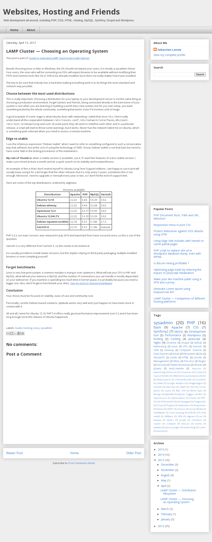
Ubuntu (198, 364)
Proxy (160, 405)
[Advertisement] (174, 142)
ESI (204, 375)
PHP (191, 323)
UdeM (157, 416)
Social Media (196, 408)
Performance (173, 335)
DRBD (176, 375)
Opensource (160, 397)
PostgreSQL (199, 401)
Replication (184, 405)
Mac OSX (181, 390)
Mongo (157, 394)
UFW (190, 412)
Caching (175, 339)
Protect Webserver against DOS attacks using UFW (178, 232)
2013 (161, 460)
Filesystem (189, 353)
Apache (177, 327)
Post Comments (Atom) (81, 463)
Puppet (170, 405)
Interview (170, 386)
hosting (27, 328)
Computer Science (191, 350)
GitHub (198, 342)
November (168, 470)
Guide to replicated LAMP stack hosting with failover (59, 58)
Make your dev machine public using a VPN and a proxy (177, 280)
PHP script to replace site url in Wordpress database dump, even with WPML (177, 254)
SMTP (170, 408)
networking (189, 427)
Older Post (133, 453)
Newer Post (14, 453)
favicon (185, 423)
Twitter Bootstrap (180, 364)
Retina (160, 408)
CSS (196, 327)
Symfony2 (161, 331)
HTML (185, 357)
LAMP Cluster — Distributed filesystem (178, 491)
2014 (161, 454)
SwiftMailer (159, 412)
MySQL (179, 331)
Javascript (194, 339)
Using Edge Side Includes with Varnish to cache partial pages (179, 242)
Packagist (185, 401)
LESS (192, 386)
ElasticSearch (164, 379)
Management (161, 361)
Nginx (157, 342)
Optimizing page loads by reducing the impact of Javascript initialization (177, 271)
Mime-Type (196, 390)
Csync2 (157, 375)
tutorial (160, 431)
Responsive (200, 405)
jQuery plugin (172, 427)
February (167, 514)
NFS (200, 394)
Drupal (185, 342)
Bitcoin (172, 372)
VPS (185, 346)
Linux (36, 328)
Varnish (197, 346)
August (165, 475)
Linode (198, 357)
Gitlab (160, 383)
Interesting (160, 346)
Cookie (199, 372)
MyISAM (169, 394)
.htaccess (196, 368)
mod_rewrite (176, 368)
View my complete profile (169, 55)
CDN (156, 350)
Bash (157, 327)
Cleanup (169, 350)
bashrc (170, 420)
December (168, 464)
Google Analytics (176, 383)
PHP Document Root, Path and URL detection (176, 216)
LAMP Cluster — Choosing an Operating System (177, 500)
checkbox (197, 420)
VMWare (168, 416)
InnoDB (158, 386)
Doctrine (171, 342)
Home (14, 30)
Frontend (201, 379)
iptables (158, 427)
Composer (185, 372)
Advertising (159, 372)
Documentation (190, 375)
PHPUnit (165, 401)
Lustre (168, 390)
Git (200, 353)
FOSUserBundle (183, 379)
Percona (189, 361)
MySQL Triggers (186, 394)
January (166, 519)
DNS (166, 375)
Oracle (192, 397)
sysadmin (46, 328)
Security (161, 364)
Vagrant (191, 416)
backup (157, 420)
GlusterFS (159, 357)
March (165, 509)
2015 (161, 449)
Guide (18, 328)
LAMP (183, 386)
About (31, 30)
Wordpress (194, 335)
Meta (176, 361)
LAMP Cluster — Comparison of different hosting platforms (179, 300)
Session (181, 408)
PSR (175, 401)
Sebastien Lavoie (169, 49)
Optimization (178, 397)
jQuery (157, 368)
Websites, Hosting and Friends (61, 11)
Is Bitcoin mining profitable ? (171, 263)
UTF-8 (200, 412)
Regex (202, 361)
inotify (198, 423)
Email (176, 353)
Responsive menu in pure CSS (172, 225)
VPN (180, 416)
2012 (161, 526)
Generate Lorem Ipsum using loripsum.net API (172, 290)
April (164, 486)
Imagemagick (196, 383)
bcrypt (182, 420)
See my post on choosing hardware (91, 283)
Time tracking (176, 412)
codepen (171, 423)
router (202, 427)
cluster (157, 423)
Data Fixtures (161, 353)
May (164, 480)
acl (200, 416)
